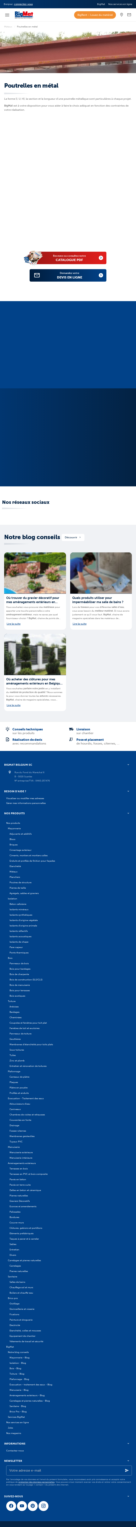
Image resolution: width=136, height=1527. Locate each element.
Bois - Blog (15, 1368)
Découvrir (73, 537)
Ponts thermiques (19, 952)
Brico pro (13, 1298)
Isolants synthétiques (21, 914)
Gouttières (15, 1039)
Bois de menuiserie (20, 985)
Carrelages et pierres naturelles (24, 1260)
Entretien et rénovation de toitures (28, 1066)
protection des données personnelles (36, 1482)
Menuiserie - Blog (19, 1389)
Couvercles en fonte (20, 1120)
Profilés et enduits (19, 1093)
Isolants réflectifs (19, 931)
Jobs (10, 1427)
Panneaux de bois (19, 963)
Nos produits (13, 823)
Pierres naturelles (19, 1195)
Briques (14, 844)
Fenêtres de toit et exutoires (25, 1028)
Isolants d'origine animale (23, 925)
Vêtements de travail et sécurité (26, 1341)
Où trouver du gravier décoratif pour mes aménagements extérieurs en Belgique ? (32, 600)
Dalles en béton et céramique (25, 1190)
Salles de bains (17, 1281)
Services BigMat (16, 1416)
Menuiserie (14, 1147)
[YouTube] (22, 1506)
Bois (10, 958)
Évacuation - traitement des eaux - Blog (31, 1384)
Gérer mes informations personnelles (26, 803)
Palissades (15, 1211)
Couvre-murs (17, 1222)
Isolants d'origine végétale (24, 920)
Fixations (14, 1314)
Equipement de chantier (22, 1335)
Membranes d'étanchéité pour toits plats (31, 1044)
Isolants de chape (19, 941)
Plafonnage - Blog (19, 1379)
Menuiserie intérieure (21, 1157)
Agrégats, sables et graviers (24, 893)
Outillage (14, 1303)
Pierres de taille (18, 887)
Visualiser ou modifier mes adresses (25, 798)
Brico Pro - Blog (18, 1411)
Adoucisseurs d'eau (20, 1103)
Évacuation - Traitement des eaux (26, 1098)
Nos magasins (13, 1433)
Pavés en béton (18, 1179)
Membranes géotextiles (22, 1136)
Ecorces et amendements (23, 1206)
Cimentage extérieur (20, 850)
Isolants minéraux (19, 909)
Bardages (14, 1012)
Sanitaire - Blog (18, 1406)
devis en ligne (74, 275)
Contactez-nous (15, 1450)
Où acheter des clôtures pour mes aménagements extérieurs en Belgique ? (34, 681)
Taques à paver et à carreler (24, 1238)
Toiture (12, 1001)
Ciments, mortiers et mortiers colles (29, 855)
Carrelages (15, 1265)
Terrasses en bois (19, 1168)
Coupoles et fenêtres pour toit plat (28, 1022)
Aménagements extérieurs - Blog (27, 1395)
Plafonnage (14, 1071)
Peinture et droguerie (21, 1319)
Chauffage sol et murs (21, 1287)
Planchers (15, 877)
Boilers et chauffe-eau (21, 1292)
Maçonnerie (14, 828)
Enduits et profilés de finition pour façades (32, 860)
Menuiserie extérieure (21, 1152)
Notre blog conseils (32, 537)
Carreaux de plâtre (19, 1076)
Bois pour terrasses (20, 990)
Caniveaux (15, 1109)
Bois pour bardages (20, 968)
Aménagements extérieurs (22, 1163)
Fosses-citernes (18, 1130)
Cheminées (16, 1017)
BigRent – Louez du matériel (95, 14)
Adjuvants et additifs (21, 833)
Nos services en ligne (17, 1422)
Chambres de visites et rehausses (27, 1114)
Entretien (14, 1249)
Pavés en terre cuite (20, 1184)
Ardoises (14, 1006)
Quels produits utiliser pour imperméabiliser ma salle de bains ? (97, 600)
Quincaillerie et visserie (22, 1308)
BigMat (10, 1346)
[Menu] (7, 15)
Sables (13, 1244)
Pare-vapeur (16, 947)
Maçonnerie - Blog (20, 1357)
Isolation (12, 898)
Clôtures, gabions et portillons (26, 1228)
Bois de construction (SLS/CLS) (26, 979)
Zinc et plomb (17, 1060)
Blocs (12, 839)
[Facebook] (11, 1506)
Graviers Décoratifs (20, 1201)
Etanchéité (15, 866)
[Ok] (127, 1470)
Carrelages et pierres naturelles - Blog (30, 1400)
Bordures (14, 1217)
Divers (13, 1254)
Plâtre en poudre (19, 1087)
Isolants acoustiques (20, 936)
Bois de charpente (19, 974)
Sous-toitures (17, 1049)
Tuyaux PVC (16, 1141)
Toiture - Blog (17, 1373)
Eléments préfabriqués (22, 1233)
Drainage (14, 1125)
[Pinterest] (33, 1506)
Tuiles (13, 1055)
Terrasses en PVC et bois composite (29, 1174)
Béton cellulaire (18, 904)
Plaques (14, 1082)
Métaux (8, 26)
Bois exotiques (17, 995)
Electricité (15, 1325)
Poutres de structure (20, 882)
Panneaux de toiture (20, 1033)
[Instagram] (43, 1506)
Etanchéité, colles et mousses (25, 1330)
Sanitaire (12, 1276)
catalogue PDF (73, 258)
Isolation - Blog (18, 1362)
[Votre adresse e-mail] (69, 1470)
